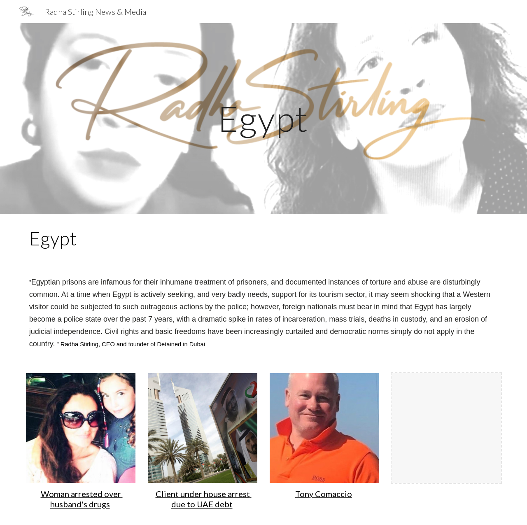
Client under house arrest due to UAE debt (204, 499)
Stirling (89, 344)
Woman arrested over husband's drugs (82, 499)
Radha (70, 344)
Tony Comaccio (323, 494)
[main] (263, 118)
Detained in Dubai (181, 344)
